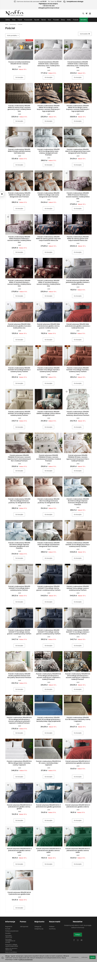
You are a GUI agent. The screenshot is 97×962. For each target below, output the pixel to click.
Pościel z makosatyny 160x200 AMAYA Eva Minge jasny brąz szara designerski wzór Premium (77, 151)
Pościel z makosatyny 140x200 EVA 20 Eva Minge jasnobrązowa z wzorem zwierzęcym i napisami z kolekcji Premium (77, 676)
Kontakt (7, 929)
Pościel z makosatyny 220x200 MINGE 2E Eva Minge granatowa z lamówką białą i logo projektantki (48, 719)
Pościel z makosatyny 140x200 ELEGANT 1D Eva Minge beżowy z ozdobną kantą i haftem (19, 413)
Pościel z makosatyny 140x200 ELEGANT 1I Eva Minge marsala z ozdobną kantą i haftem (48, 370)
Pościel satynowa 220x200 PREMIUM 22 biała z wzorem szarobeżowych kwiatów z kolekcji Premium (48, 458)
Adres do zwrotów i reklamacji (11, 949)
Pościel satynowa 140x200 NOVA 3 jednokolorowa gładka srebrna (77, 806)
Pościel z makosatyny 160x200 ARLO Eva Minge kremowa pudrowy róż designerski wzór (48, 501)
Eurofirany (52, 929)
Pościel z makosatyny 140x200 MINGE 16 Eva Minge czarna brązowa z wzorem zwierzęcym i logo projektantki (48, 108)
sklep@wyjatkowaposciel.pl (48, 8)
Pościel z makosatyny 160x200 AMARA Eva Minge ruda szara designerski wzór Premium (48, 195)
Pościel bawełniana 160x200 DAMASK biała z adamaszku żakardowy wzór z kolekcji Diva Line (48, 64)
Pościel (20, 20)
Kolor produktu (12, 35)
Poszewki (56, 20)
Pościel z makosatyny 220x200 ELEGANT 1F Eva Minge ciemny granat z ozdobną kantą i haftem (48, 588)
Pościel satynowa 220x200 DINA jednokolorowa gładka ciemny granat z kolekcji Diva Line (48, 326)
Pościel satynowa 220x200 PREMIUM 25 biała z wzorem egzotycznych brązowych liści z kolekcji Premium (77, 458)
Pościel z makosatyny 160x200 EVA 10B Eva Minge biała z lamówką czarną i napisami (19, 763)
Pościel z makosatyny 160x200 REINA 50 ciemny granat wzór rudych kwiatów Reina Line (78, 238)
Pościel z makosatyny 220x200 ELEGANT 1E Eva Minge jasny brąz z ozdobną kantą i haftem (78, 544)
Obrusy (63, 20)
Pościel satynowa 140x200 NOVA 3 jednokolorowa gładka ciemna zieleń (19, 850)
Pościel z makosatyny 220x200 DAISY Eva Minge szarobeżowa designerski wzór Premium (48, 544)
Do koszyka (19, 77)
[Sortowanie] (85, 34)
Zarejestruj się (38, 929)
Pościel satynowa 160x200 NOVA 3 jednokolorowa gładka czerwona (78, 762)
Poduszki (75, 20)
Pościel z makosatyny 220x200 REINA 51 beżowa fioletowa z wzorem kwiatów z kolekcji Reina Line (78, 196)
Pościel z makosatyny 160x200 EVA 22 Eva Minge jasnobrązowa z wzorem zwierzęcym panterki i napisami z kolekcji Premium (19, 720)
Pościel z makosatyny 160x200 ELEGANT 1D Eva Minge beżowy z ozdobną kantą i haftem (19, 370)
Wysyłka (8, 933)
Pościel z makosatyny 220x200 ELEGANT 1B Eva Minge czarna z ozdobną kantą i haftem (78, 588)
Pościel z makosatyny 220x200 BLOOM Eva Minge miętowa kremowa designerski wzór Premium (78, 501)
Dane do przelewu (11, 952)
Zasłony (7, 20)
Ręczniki (36, 20)
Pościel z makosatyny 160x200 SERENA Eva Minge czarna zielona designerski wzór (48, 413)
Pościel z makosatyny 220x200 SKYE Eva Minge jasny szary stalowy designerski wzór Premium (48, 152)
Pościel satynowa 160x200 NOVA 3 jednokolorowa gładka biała (19, 893)
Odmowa (84, 957)
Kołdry (69, 20)
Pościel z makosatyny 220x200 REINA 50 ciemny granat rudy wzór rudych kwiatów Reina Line (48, 238)
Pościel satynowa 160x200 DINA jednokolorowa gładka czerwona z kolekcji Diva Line (77, 326)
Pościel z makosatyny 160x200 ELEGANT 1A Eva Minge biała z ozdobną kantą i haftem (19, 588)
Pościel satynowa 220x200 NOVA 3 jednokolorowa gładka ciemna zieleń (48, 850)
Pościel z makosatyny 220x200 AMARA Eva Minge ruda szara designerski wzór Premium (19, 195)
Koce (49, 20)
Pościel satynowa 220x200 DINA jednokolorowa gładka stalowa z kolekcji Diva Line (78, 282)
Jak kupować (24, 926)
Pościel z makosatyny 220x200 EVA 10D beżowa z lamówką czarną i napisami (77, 719)
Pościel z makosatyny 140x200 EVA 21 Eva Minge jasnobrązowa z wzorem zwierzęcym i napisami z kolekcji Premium (48, 676)
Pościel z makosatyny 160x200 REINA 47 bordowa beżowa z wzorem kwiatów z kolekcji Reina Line (48, 283)
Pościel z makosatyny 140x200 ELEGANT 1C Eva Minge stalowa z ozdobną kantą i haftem (77, 632)
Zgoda (92, 957)
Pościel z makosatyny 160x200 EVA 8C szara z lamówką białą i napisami (48, 763)
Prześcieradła (28, 20)
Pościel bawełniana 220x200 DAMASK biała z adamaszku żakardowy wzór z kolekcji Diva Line (78, 64)
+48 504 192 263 (49, 6)
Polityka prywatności (11, 931)
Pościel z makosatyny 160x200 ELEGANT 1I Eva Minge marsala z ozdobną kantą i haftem (77, 370)
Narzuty (43, 20)
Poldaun (51, 926)
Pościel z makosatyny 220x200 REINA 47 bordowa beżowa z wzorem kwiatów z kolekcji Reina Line (19, 283)
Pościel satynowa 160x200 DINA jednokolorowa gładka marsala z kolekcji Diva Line (19, 326)
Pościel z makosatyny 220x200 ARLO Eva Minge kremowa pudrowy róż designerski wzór (19, 501)
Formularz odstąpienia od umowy (10, 940)
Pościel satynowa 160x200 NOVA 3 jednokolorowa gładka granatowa (48, 806)
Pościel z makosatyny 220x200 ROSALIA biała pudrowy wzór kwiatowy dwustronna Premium (77, 413)
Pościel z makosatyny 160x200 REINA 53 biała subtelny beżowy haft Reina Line (19, 151)
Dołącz (77, 935)
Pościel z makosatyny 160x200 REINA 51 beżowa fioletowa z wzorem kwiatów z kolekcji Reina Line (19, 239)
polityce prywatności (26, 959)
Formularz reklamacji (8, 936)
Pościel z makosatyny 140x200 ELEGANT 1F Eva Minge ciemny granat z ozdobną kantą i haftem (19, 632)
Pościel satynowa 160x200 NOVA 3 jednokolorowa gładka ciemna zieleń (78, 850)
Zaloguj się (37, 926)
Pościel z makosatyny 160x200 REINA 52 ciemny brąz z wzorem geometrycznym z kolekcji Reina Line (19, 108)
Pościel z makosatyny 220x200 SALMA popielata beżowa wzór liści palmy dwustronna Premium (19, 676)
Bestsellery (83, 20)
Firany (13, 20)
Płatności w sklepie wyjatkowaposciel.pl (11, 945)
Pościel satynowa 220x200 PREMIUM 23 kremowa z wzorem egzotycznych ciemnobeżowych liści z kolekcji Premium (19, 458)
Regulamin (8, 926)
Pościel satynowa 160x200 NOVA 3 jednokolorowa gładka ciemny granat (19, 807)
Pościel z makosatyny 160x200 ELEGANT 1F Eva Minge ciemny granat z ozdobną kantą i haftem (48, 632)
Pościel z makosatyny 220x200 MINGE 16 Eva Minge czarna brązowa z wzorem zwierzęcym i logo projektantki (77, 108)
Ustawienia (74, 957)
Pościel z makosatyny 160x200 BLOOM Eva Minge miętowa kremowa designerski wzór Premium (19, 545)
